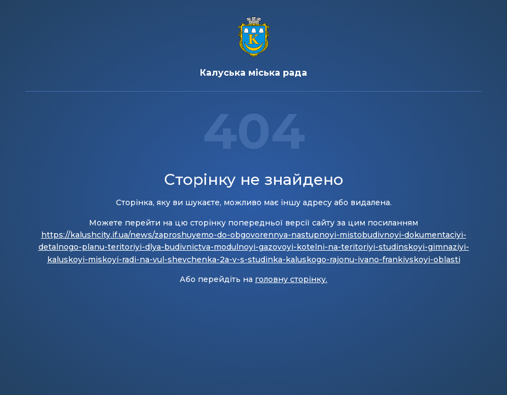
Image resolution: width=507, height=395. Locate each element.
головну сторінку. (291, 279)
